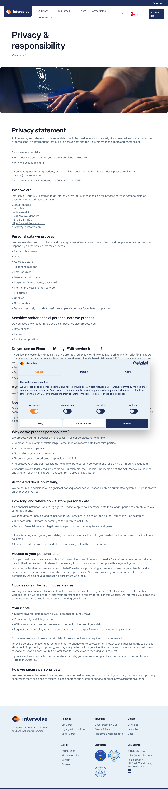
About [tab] (128, 371)
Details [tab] (84, 371)
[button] (45, 11)
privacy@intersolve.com (27, 175)
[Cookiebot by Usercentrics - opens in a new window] (135, 363)
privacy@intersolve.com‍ (27, 227)
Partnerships (98, 11)
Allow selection (84, 423)
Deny (41, 423)
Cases (83, 11)
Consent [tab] (39, 371)
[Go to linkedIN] (129, 771)
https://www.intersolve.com (28, 223)
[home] (18, 14)
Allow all (127, 423)
